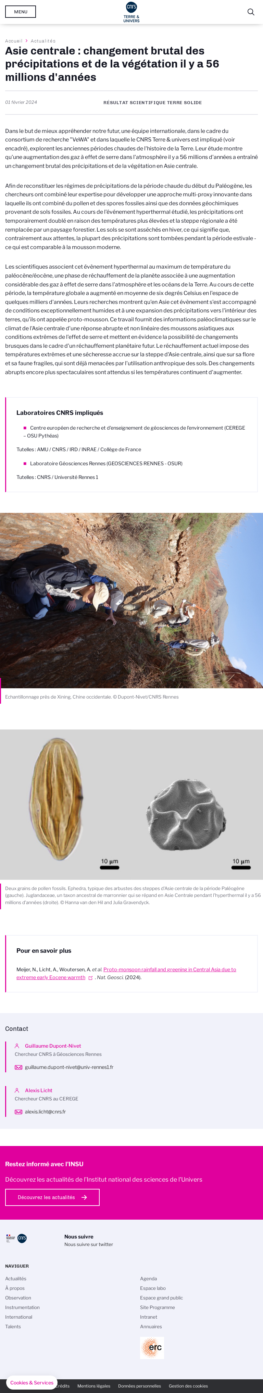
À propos (15, 1288)
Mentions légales (93, 1386)
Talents (13, 1326)
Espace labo (153, 1288)
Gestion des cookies (188, 1386)
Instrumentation (22, 1307)
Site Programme (157, 1307)
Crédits (62, 1386)
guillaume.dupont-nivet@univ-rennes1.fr (69, 1067)
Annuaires (151, 1326)
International (18, 1317)
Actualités (43, 41)
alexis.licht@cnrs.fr (45, 1112)
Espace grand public (161, 1297)
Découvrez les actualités (46, 1197)
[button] (32, 1383)
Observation (18, 1297)
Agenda (148, 1278)
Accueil (14, 41)
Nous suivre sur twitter (88, 1244)
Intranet (148, 1317)
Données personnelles (139, 1386)
